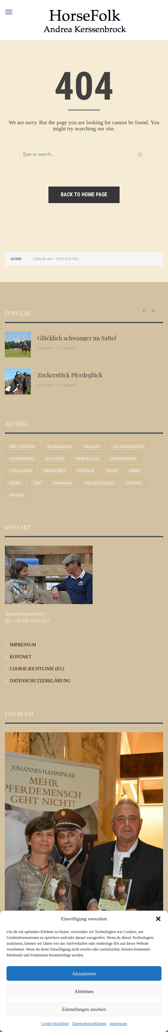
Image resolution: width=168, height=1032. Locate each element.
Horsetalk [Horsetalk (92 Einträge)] (87, 458)
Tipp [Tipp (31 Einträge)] (37, 483)
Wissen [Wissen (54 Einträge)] (16, 495)
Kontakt (21, 656)
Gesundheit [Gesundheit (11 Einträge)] (21, 458)
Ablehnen (83, 991)
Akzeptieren (84, 973)
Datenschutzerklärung (89, 1023)
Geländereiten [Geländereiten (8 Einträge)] (128, 446)
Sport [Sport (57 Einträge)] (15, 483)
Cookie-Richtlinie (55, 1023)
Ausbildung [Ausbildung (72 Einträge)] (59, 446)
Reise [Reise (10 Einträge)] (111, 470)
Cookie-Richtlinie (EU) (37, 668)
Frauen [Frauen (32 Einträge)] (92, 446)
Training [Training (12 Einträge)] (62, 483)
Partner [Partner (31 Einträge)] (85, 470)
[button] (158, 919)
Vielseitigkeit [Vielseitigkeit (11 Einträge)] (99, 483)
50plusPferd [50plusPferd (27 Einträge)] (22, 446)
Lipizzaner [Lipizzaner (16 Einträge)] (20, 470)
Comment (66, 348)
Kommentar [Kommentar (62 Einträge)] (123, 458)
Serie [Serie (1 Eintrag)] (134, 470)
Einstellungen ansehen (84, 1009)
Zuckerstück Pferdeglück (69, 375)
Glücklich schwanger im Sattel (76, 338)
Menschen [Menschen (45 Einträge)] (54, 470)
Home (16, 259)
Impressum (118, 1023)
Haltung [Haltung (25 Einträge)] (55, 458)
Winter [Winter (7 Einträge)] (133, 483)
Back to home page (84, 194)
